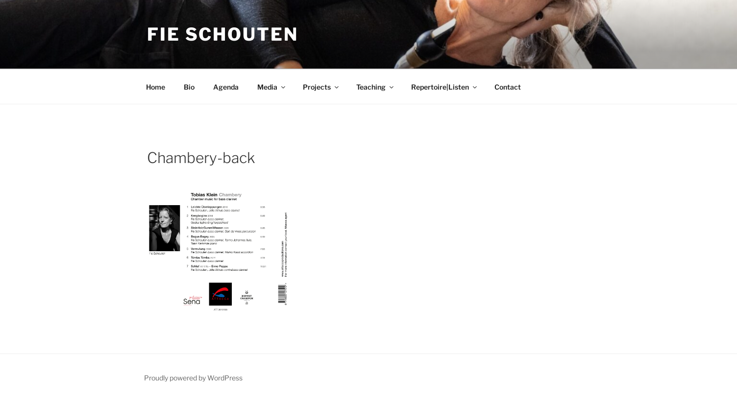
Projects (321, 87)
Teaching (375, 87)
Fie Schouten (222, 34)
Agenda (226, 87)
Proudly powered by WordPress (193, 378)
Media (272, 87)
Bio (189, 87)
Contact (507, 87)
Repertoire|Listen (444, 87)
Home (155, 87)
